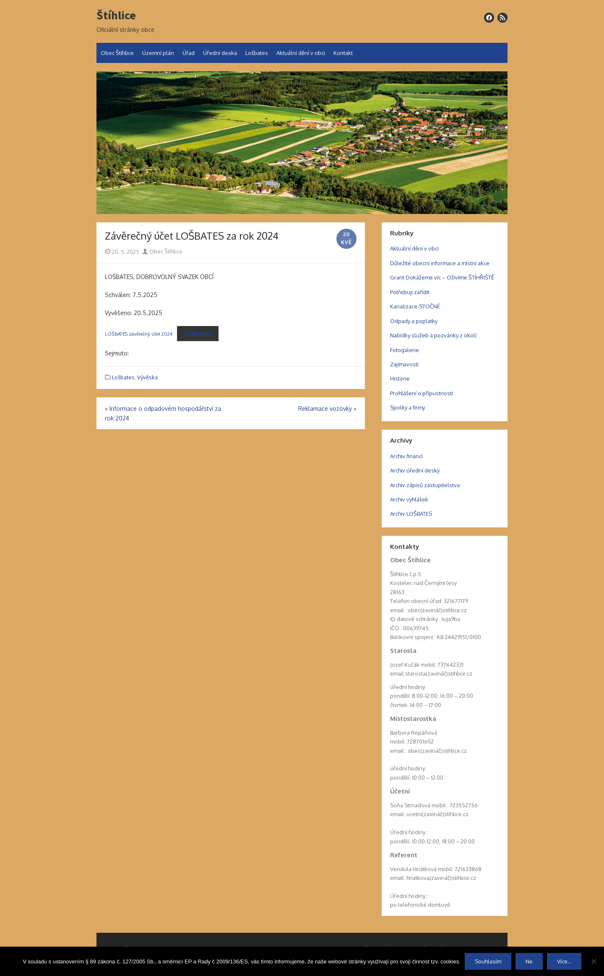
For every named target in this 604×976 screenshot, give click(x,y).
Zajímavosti (404, 364)
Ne (529, 961)
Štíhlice (116, 15)
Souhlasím (488, 961)
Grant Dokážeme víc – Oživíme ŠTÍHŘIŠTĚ (442, 277)
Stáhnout (198, 333)
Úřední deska (220, 53)
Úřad (188, 53)
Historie (400, 378)
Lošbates (256, 53)
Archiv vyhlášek (409, 499)
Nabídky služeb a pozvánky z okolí (433, 335)
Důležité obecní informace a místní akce (439, 263)
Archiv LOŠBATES (411, 513)
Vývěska (147, 377)
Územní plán (158, 53)
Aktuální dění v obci (300, 53)
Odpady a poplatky (413, 321)
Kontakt (343, 53)
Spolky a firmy (407, 407)
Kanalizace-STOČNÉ (415, 306)
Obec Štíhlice (117, 53)
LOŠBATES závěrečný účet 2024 (138, 334)
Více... (564, 961)
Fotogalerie (404, 350)
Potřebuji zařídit (410, 292)
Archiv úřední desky (415, 470)
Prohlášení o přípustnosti (421, 393)
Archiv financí (406, 456)
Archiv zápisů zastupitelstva (425, 485)
